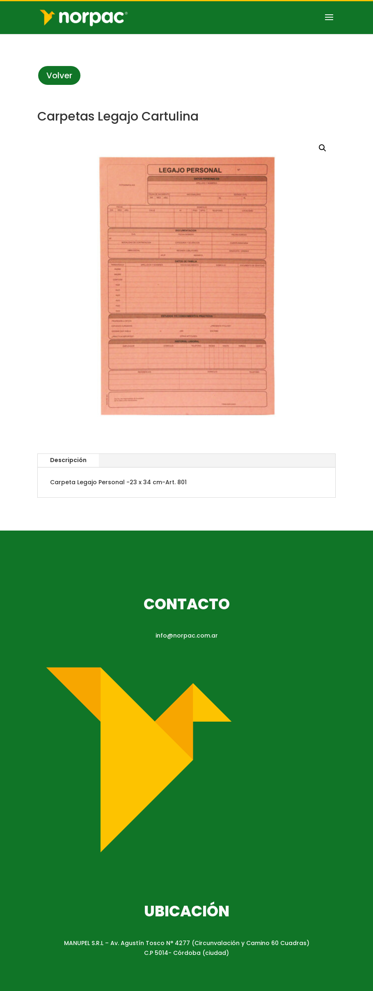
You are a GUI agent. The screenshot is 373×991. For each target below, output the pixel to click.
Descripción (68, 460)
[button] (322, 148)
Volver (59, 75)
